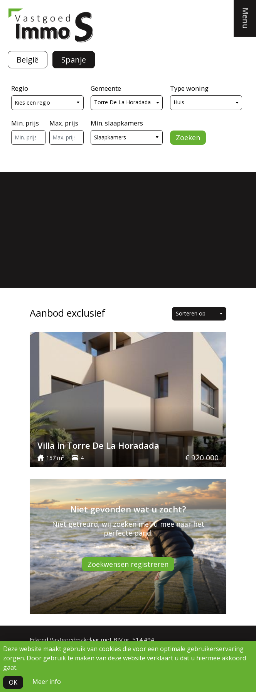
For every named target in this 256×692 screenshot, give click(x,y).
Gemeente (106, 88)
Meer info (46, 681)
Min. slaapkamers (117, 123)
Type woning (189, 88)
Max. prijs (63, 123)
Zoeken (188, 137)
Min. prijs (25, 123)
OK (13, 682)
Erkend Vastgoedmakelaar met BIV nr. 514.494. (92, 639)
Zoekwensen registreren (128, 564)
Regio (19, 88)
